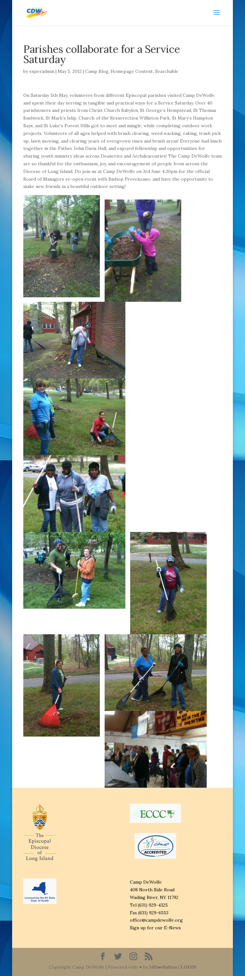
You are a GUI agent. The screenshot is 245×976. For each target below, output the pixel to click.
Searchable (166, 71)
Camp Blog (96, 71)
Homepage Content (132, 71)
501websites (163, 967)
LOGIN (188, 967)
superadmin (41, 71)
